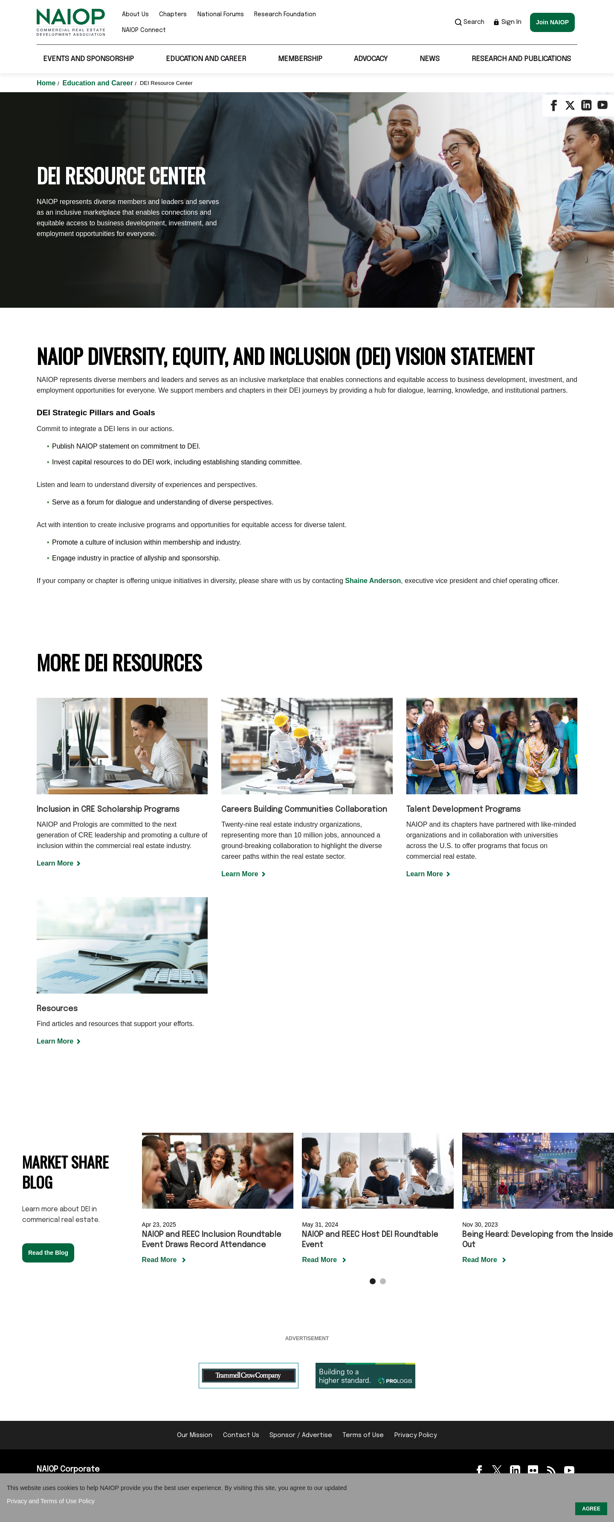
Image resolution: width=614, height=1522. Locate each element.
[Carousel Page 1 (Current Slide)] (373, 1281)
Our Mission (194, 1435)
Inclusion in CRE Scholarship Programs (108, 809)
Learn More (55, 863)
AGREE (591, 1509)
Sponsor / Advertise (300, 1435)
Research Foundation (285, 14)
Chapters (173, 14)
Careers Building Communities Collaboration (304, 809)
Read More (160, 1259)
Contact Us (241, 1435)
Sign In (507, 22)
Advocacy (371, 59)
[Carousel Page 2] (383, 1281)
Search (469, 22)
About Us (135, 14)
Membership (300, 59)
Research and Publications (521, 59)
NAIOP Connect (144, 30)
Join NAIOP (552, 22)
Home (47, 83)
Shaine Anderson (373, 580)
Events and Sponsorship (88, 59)
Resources (57, 1009)
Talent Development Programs (463, 809)
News (430, 59)
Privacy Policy (415, 1435)
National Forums (220, 14)
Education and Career (206, 59)
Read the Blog (48, 1252)
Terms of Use (363, 1435)
